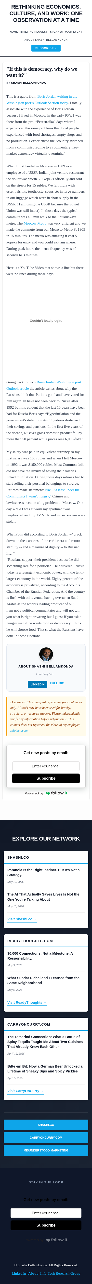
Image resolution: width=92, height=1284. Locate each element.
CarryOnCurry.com (46, 1137)
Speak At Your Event (66, 31)
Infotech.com (19, 730)
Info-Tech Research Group (60, 1273)
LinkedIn (38, 684)
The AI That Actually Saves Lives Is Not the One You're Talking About (43, 896)
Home (14, 31)
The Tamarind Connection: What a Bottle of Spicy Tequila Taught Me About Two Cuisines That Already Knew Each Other (45, 1042)
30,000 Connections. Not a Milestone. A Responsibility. (40, 955)
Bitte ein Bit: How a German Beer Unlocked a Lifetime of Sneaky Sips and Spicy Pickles (44, 1068)
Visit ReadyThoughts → (27, 1002)
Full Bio (57, 683)
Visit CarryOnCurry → (25, 1091)
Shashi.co (46, 1125)
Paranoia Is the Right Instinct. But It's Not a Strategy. (43, 872)
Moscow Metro (35, 223)
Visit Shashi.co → (22, 919)
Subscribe (44, 48)
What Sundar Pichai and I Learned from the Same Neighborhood (43, 980)
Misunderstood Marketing (46, 1150)
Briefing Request (34, 31)
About (33, 1273)
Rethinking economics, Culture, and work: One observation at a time (45, 13)
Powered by (46, 793)
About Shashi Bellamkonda (46, 40)
